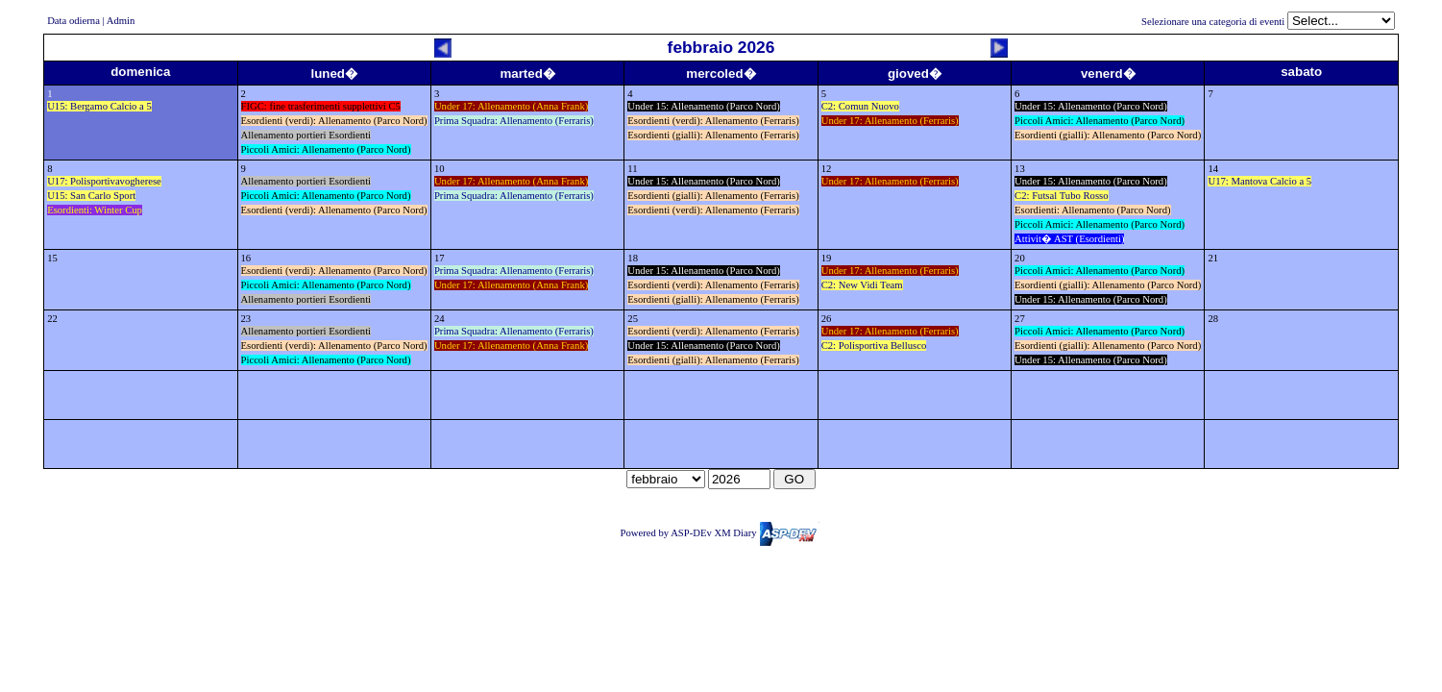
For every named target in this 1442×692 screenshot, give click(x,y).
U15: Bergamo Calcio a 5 (99, 106)
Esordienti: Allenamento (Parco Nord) (1092, 210)
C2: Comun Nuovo (860, 106)
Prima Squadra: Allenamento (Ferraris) (514, 120)
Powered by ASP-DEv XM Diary (719, 533)
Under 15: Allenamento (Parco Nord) (703, 106)
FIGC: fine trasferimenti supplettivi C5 (321, 106)
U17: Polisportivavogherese (104, 181)
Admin (121, 20)
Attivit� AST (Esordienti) (1069, 239)
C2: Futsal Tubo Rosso (1061, 195)
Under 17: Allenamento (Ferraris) (890, 120)
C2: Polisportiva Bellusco (874, 345)
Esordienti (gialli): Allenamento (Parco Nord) (1107, 135)
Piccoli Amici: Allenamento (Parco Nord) (326, 149)
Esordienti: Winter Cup (94, 210)
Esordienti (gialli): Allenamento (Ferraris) (712, 135)
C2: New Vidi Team (862, 285)
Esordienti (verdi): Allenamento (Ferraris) (712, 120)
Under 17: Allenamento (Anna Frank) (511, 106)
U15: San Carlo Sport (91, 195)
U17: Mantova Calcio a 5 (1259, 181)
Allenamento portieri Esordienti (306, 135)
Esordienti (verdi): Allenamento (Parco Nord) (334, 120)
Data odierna (73, 20)
